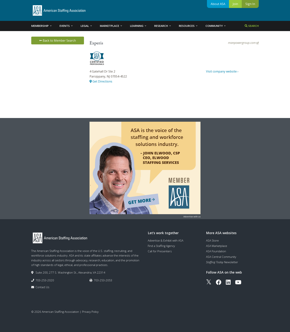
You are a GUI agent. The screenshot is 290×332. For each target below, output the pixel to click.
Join (235, 4)
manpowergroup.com (243, 43)
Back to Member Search (57, 40)
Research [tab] (162, 26)
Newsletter (222, 262)
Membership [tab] (41, 26)
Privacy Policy (90, 312)
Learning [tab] (138, 26)
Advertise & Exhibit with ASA (165, 240)
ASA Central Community (221, 257)
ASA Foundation (216, 251)
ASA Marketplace (216, 246)
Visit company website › (222, 71)
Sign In (250, 4)
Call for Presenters (160, 251)
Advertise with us (191, 216)
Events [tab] (66, 26)
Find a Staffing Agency (161, 246)
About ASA (218, 4)
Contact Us (42, 287)
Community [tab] (215, 26)
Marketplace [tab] (111, 26)
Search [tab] (252, 26)
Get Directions (101, 81)
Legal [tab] (86, 26)
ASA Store (212, 240)
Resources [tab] (188, 26)
